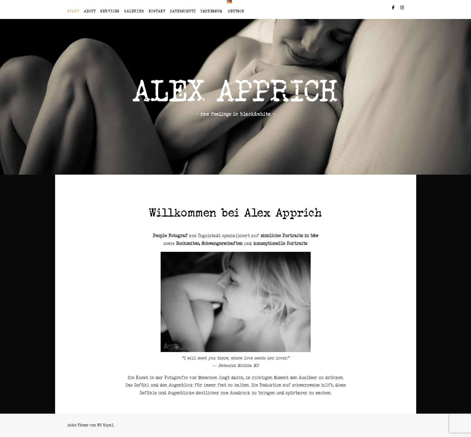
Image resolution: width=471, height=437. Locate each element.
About (90, 11)
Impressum (211, 11)
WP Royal (105, 425)
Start (73, 11)
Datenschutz (183, 11)
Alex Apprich (235, 91)
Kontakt (157, 11)
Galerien (134, 11)
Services (110, 11)
